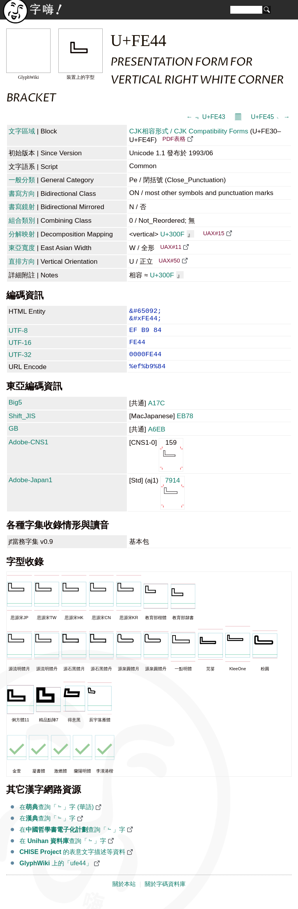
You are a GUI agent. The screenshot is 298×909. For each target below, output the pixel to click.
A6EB (156, 439)
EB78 (185, 426)
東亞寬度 (22, 248)
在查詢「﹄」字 (47, 828)
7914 (172, 502)
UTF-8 (18, 334)
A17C (156, 413)
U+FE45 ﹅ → (270, 117)
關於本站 (124, 894)
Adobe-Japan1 (31, 490)
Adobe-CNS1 (28, 452)
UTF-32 (20, 362)
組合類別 (22, 220)
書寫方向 (22, 193)
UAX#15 (213, 233)
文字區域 (22, 131)
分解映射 (22, 234)
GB (13, 438)
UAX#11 (171, 247)
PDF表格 (174, 139)
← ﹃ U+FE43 (205, 117)
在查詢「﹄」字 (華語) (56, 817)
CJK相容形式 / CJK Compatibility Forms (188, 131)
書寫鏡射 (22, 207)
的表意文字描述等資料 (72, 862)
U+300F (177, 234)
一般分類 (22, 180)
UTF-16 (20, 348)
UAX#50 (169, 260)
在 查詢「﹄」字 (62, 851)
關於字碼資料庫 (165, 894)
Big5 (15, 412)
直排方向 (22, 261)
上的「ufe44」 (55, 873)
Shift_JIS (22, 426)
